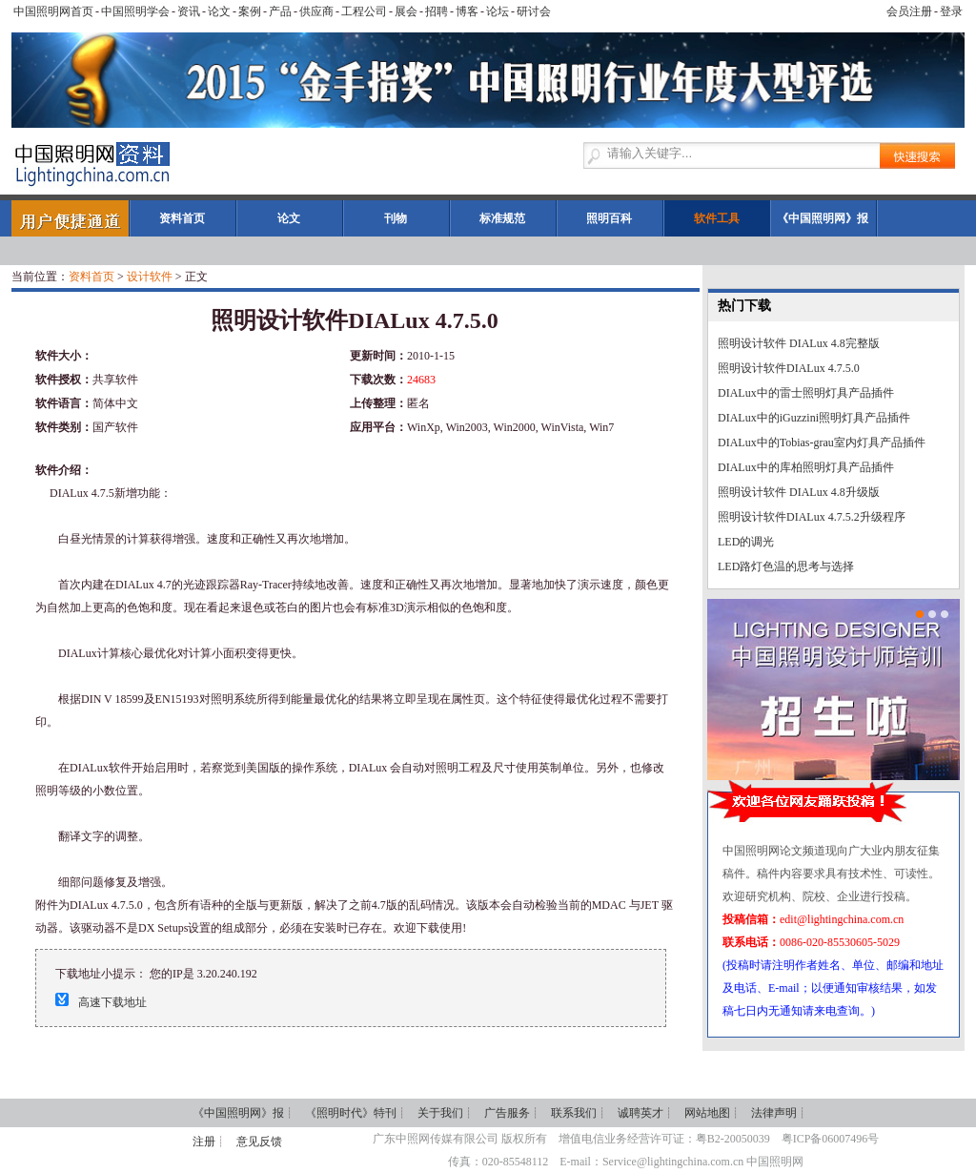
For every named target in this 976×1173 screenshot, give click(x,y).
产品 (280, 11)
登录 (951, 11)
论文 (219, 11)
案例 (249, 11)
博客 (467, 11)
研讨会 (534, 11)
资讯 (188, 11)
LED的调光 (746, 541)
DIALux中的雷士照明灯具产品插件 (806, 393)
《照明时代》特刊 (350, 1113)
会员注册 (909, 11)
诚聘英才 (640, 1113)
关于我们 (440, 1113)
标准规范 (502, 218)
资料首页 (182, 218)
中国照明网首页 (53, 11)
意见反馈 (259, 1141)
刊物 (395, 218)
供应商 (316, 11)
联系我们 (574, 1113)
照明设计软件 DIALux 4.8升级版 (799, 492)
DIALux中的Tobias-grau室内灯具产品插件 (821, 442)
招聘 (436, 11)
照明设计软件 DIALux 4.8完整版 (799, 343)
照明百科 (609, 218)
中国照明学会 (135, 11)
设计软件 (150, 276)
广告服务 (507, 1113)
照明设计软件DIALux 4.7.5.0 (789, 368)
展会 (406, 11)
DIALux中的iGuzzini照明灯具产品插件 (814, 417)
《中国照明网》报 (822, 218)
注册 (204, 1141)
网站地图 (707, 1113)
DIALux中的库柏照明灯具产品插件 (806, 467)
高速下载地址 (112, 1002)
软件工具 (717, 218)
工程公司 (364, 11)
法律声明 (774, 1113)
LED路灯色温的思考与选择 (786, 566)
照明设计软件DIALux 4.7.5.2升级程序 (811, 517)
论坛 (497, 11)
